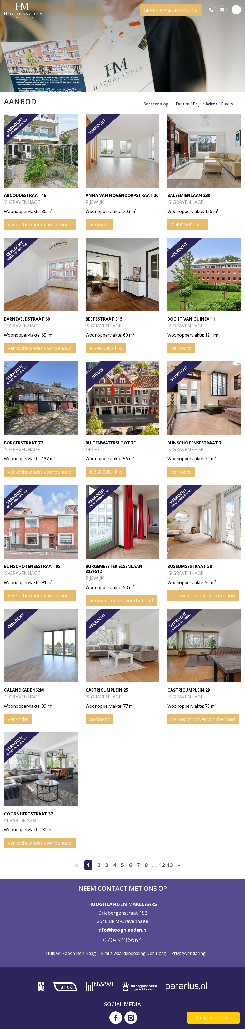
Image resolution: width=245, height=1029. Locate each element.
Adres (211, 104)
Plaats (227, 104)
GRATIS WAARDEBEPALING (171, 10)
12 (162, 865)
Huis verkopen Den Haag (71, 953)
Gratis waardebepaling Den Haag (133, 953)
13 (170, 865)
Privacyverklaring (188, 953)
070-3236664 (122, 939)
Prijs (197, 104)
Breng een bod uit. (213, 1018)
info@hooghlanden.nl (122, 930)
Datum (182, 104)
